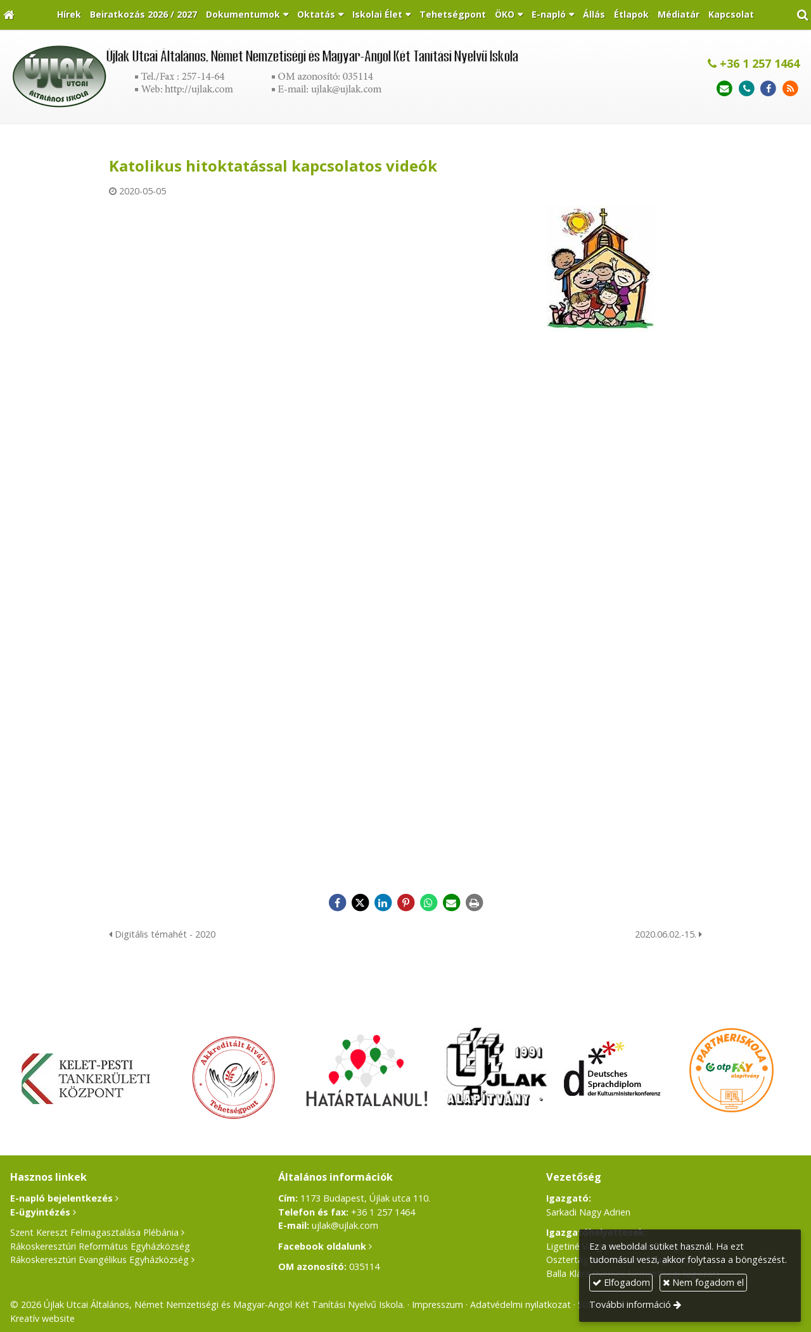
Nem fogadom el (703, 1282)
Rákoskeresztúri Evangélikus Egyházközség (99, 1259)
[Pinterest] (405, 903)
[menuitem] (69, 15)
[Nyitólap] (8, 15)
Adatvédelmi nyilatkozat (520, 1304)
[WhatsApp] (428, 903)
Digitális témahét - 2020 (162, 934)
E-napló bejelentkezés (61, 1198)
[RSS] (790, 89)
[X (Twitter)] (360, 903)
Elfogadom (621, 1282)
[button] (802, 15)
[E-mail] (724, 89)
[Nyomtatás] (474, 903)
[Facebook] (768, 89)
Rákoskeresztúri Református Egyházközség (100, 1246)
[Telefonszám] (747, 89)
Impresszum (437, 1304)
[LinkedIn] (383, 903)
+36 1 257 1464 (754, 63)
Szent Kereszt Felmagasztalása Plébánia (94, 1232)
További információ (630, 1304)
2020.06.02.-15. (668, 934)
